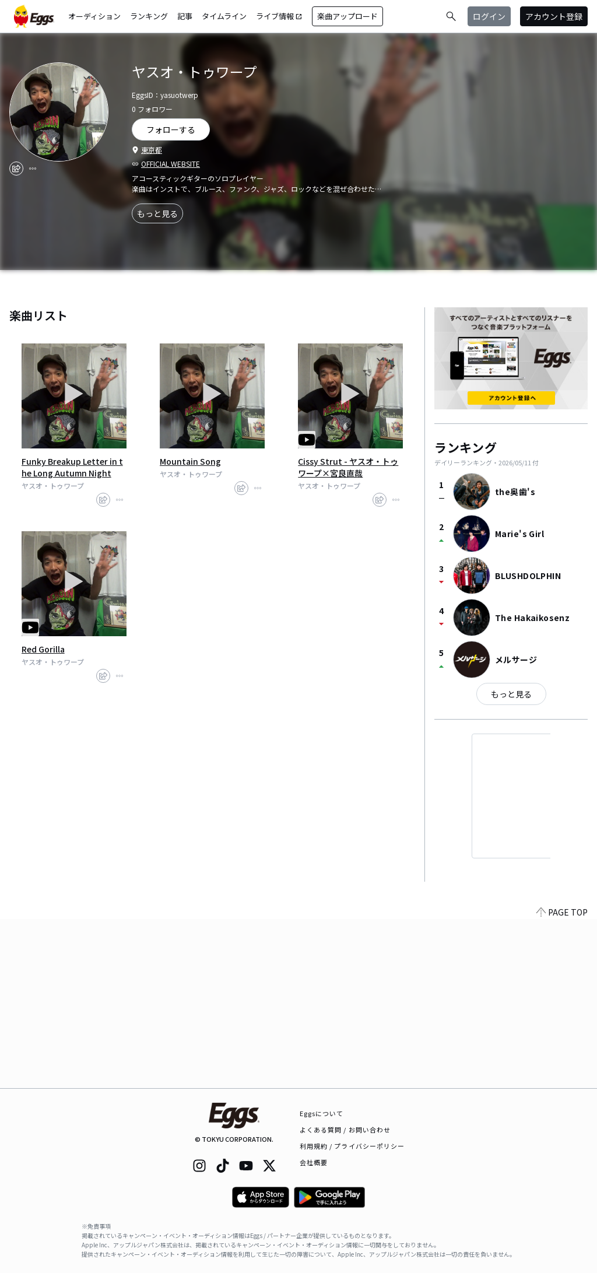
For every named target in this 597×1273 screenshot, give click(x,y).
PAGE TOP (562, 1081)
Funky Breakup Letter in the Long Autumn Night (72, 467)
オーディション (94, 16)
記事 (184, 16)
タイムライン (224, 16)
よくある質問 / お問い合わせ (345, 1129)
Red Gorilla (43, 649)
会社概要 (314, 1162)
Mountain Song (190, 461)
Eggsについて (322, 1113)
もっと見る (157, 213)
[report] (33, 169)
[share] (16, 169)
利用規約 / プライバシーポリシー (352, 1146)
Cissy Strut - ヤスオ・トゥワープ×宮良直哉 (348, 467)
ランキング (149, 16)
